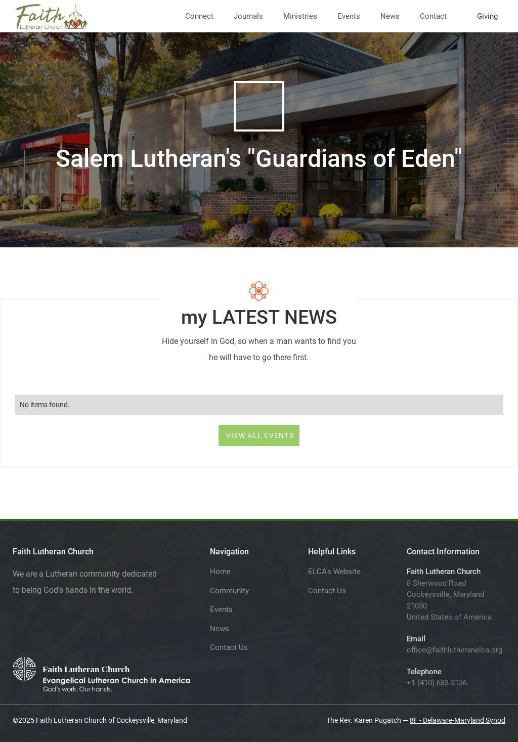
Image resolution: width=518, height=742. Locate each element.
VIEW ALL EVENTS (260, 435)
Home (220, 571)
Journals (248, 16)
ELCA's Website (334, 571)
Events (348, 16)
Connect (199, 16)
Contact (433, 16)
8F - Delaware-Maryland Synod (457, 720)
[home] (51, 15)
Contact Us (229, 647)
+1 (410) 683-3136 (437, 682)
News (390, 16)
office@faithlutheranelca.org (454, 649)
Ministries (300, 16)
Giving (487, 16)
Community (229, 590)
